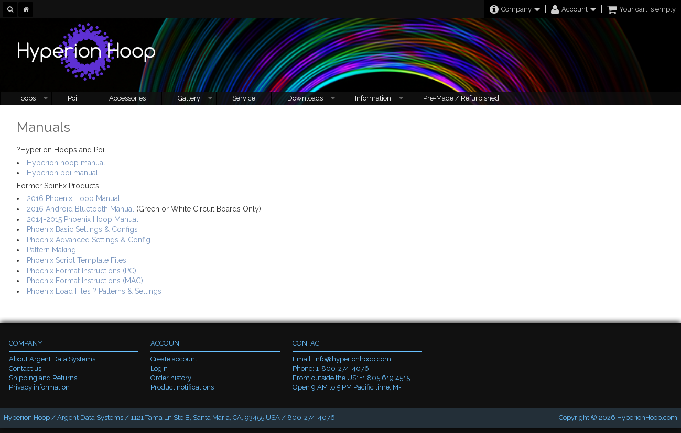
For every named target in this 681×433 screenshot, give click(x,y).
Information (373, 98)
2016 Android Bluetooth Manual (80, 209)
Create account (173, 359)
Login (159, 368)
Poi (72, 98)
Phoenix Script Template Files (76, 260)
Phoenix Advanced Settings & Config (88, 240)
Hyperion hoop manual (66, 163)
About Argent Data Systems (52, 359)
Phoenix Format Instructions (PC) (81, 271)
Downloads (305, 98)
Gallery (189, 98)
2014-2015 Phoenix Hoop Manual (82, 219)
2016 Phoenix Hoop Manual (73, 198)
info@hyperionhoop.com (352, 359)
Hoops (26, 98)
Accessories (127, 98)
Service (243, 98)
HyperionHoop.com (647, 417)
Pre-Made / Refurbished (461, 98)
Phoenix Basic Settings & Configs (82, 229)
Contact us (25, 368)
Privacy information (39, 387)
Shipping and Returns (43, 378)
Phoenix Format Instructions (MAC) (85, 280)
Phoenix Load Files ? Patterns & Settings (94, 291)
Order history (170, 378)
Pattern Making (51, 250)
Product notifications (182, 387)
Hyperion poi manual (62, 173)
